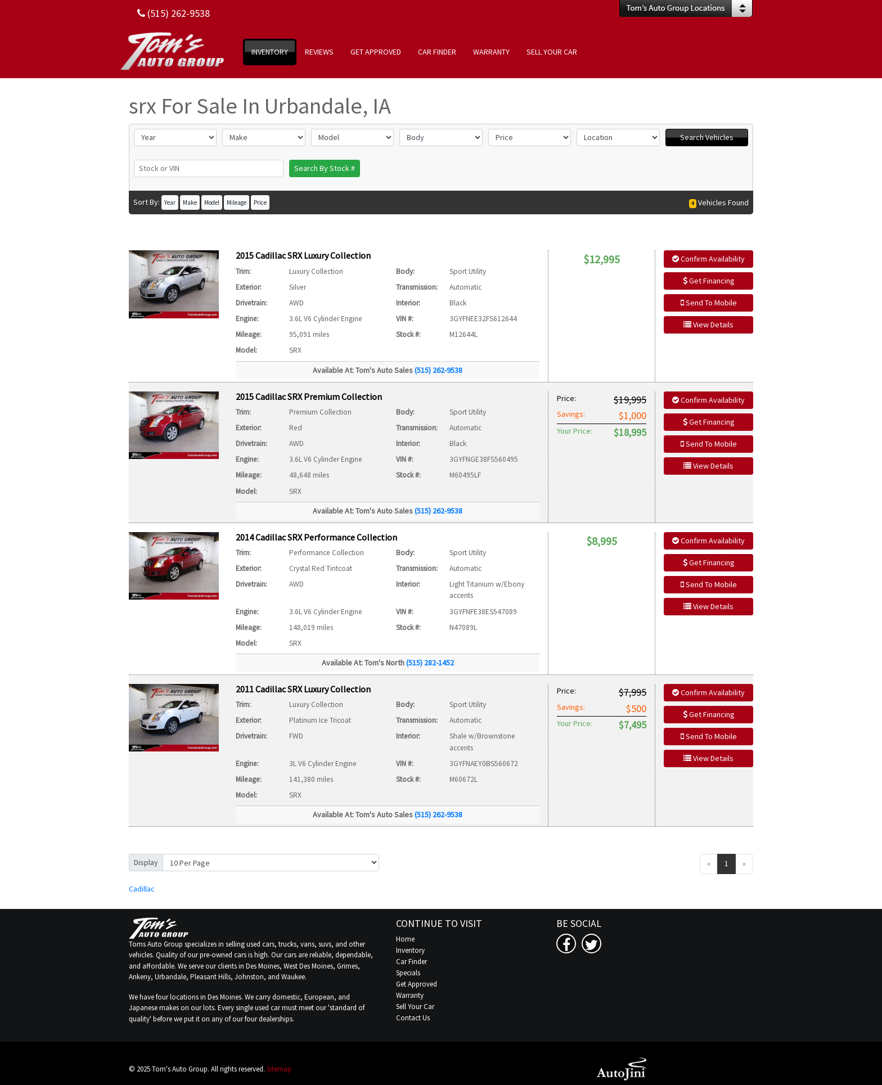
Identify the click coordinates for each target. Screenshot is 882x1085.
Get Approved (416, 984)
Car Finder (411, 961)
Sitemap (279, 1069)
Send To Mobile (709, 303)
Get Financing (709, 281)
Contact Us (413, 1018)
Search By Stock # (324, 168)
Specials (408, 973)
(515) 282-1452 (430, 663)
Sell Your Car (415, 1006)
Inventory (410, 950)
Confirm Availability (708, 259)
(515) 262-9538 (438, 370)
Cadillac (142, 889)
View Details (708, 324)
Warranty (410, 995)
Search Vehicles (707, 137)
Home (405, 939)
